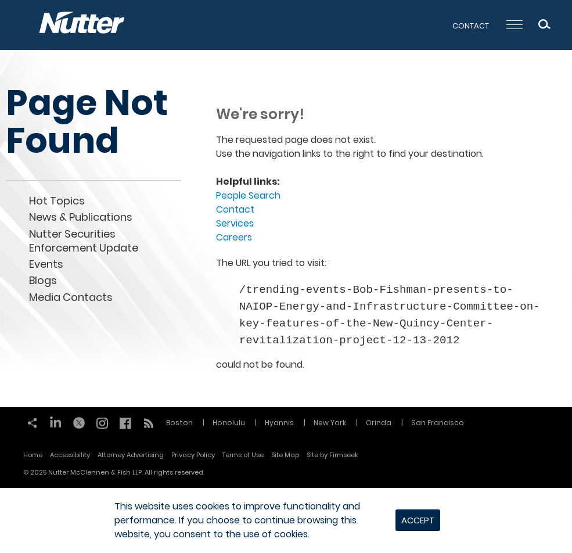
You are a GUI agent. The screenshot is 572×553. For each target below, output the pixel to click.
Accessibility (70, 454)
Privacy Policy (193, 454)
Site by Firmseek (332, 454)
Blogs (43, 280)
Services (235, 223)
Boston (179, 423)
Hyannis (279, 423)
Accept (417, 520)
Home (32, 454)
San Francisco (437, 423)
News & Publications (80, 217)
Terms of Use (243, 454)
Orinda (378, 423)
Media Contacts (71, 297)
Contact (470, 25)
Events (46, 264)
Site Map (285, 454)
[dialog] (286, 520)
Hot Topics (57, 200)
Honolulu (229, 423)
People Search (248, 195)
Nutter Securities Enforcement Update (83, 241)
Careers (234, 237)
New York (330, 423)
